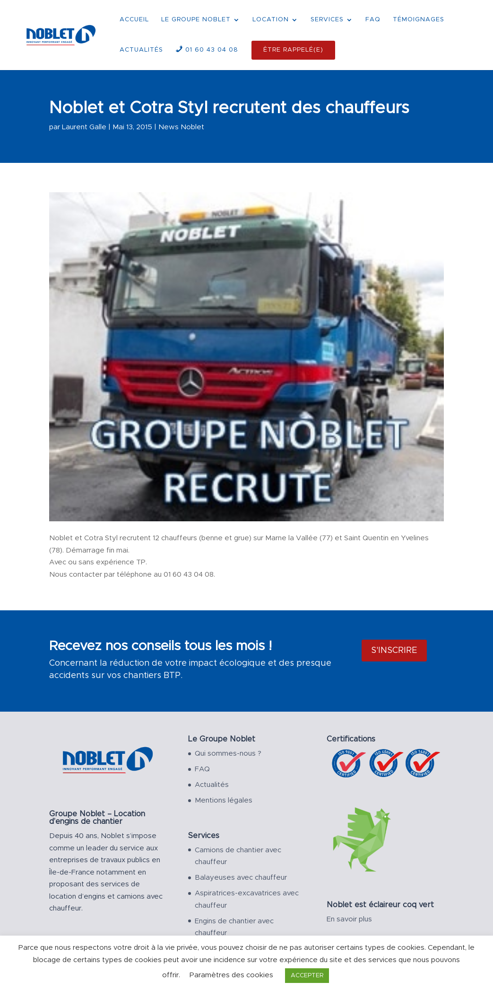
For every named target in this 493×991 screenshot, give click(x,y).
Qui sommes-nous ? (228, 753)
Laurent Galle (84, 127)
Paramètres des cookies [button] (231, 975)
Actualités (212, 784)
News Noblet (181, 127)
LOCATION (270, 20)
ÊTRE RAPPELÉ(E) (293, 50)
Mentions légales (223, 800)
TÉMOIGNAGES (418, 20)
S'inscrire (394, 650)
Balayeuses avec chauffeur (241, 877)
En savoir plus (349, 919)
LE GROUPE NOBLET (196, 20)
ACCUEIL (134, 20)
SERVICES (327, 20)
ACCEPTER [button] (307, 976)
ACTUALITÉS (141, 50)
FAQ (373, 20)
